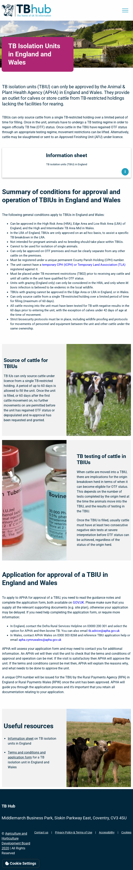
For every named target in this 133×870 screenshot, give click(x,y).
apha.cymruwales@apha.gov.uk (40, 640)
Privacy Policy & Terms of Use (73, 832)
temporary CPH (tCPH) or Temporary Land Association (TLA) (83, 265)
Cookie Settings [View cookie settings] (20, 863)
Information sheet (20, 738)
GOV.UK (78, 602)
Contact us (41, 832)
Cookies (126, 832)
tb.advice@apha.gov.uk (104, 631)
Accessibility (107, 832)
